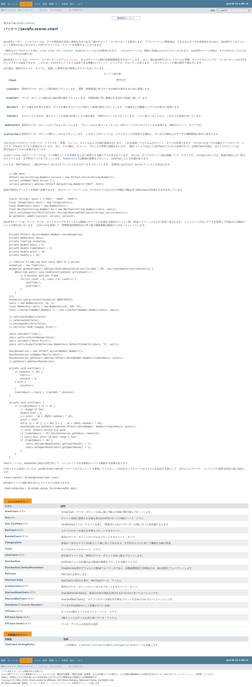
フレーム (43, 10)
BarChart (10, 530)
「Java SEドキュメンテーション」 (178, 674)
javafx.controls (25, 23)
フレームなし (56, 10)
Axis (7, 517)
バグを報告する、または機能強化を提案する (22, 671)
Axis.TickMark (14, 523)
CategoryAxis (13, 542)
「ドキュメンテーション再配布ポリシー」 (69, 683)
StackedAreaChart (16, 592)
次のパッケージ (25, 10)
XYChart (10, 611)
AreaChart (11, 511)
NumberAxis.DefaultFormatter (24, 567)
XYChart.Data (13, 617)
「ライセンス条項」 (37, 683)
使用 (45, 4)
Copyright (6, 680)
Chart (8, 548)
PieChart (10, 573)
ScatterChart (13, 586)
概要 (3, 4)
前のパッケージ (8, 10)
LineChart (11, 555)
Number (36, 604)
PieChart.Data (14, 580)
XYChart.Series (14, 623)
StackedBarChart (16, 598)
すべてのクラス (76, 10)
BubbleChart (13, 536)
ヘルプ (79, 4)
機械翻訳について (126, 18)
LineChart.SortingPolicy (20, 644)
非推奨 (65, 4)
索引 (72, 4)
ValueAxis (11, 604)
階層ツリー (54, 4)
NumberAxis (12, 561)
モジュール (12, 4)
